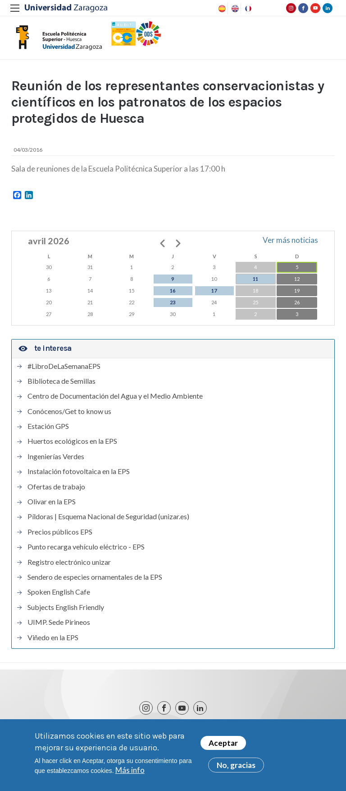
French (247, 8)
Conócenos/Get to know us (69, 411)
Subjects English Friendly (65, 607)
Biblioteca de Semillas (61, 381)
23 (172, 302)
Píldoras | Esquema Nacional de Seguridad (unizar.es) (108, 516)
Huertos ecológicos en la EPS (72, 441)
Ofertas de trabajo (56, 487)
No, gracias (236, 767)
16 (172, 290)
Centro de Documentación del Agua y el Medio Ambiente (115, 396)
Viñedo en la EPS (52, 637)
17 (214, 290)
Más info (130, 772)
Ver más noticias (290, 240)
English (234, 8)
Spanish (221, 8)
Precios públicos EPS (59, 532)
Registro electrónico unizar (69, 562)
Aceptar (223, 744)
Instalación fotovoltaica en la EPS (78, 471)
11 (255, 279)
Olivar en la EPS (51, 502)
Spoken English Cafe (58, 592)
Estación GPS (48, 426)
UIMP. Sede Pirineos (58, 622)
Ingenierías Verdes (55, 456)
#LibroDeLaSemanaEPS (63, 366)
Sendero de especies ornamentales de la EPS (94, 577)
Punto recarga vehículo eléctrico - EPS (86, 547)
